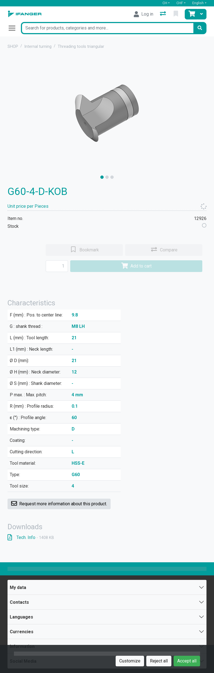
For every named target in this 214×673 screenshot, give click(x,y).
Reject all (159, 661)
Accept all (186, 661)
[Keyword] (107, 28)
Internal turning (38, 46)
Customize (129, 661)
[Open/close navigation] (14, 28)
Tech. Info (31, 537)
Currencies (21, 631)
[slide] (102, 177)
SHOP (13, 46)
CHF (179, 3)
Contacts (19, 602)
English (198, 3)
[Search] (200, 28)
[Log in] (143, 14)
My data (18, 587)
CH (164, 3)
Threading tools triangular (81, 46)
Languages (21, 617)
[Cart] (191, 14)
